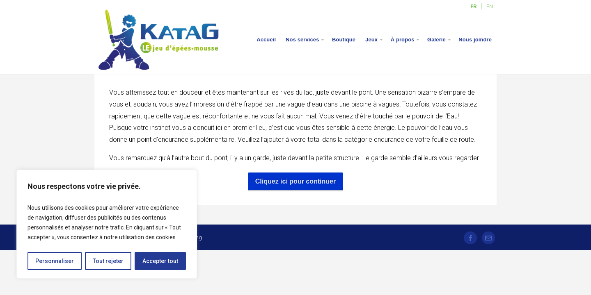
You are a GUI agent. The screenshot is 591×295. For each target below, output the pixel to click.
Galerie (436, 39)
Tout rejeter (108, 261)
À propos (403, 39)
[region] (106, 224)
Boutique (343, 39)
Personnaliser (54, 261)
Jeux (371, 39)
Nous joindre (475, 39)
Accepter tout (160, 261)
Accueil (266, 39)
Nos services (302, 39)
